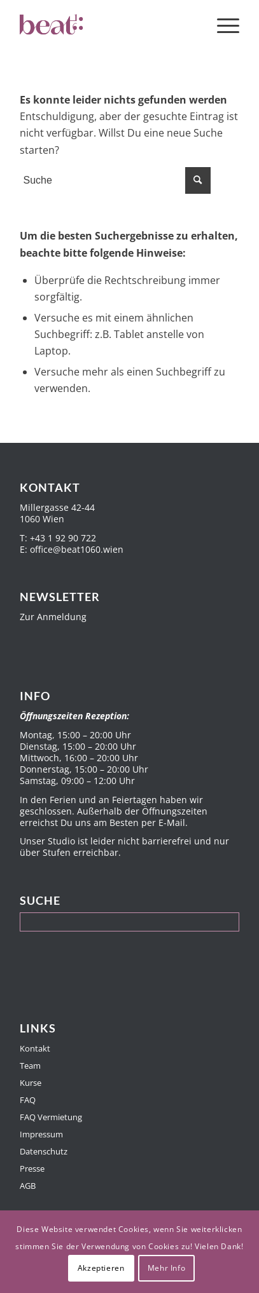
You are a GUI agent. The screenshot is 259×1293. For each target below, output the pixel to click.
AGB (28, 1185)
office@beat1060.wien (76, 549)
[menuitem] (221, 25)
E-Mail (171, 822)
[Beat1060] (108, 25)
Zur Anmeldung (53, 617)
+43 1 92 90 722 (63, 538)
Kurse (30, 1082)
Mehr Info (166, 1268)
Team (30, 1065)
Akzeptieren (101, 1268)
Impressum (41, 1134)
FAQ (28, 1100)
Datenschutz (43, 1151)
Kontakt (35, 1048)
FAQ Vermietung (51, 1117)
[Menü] (221, 25)
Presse (32, 1168)
